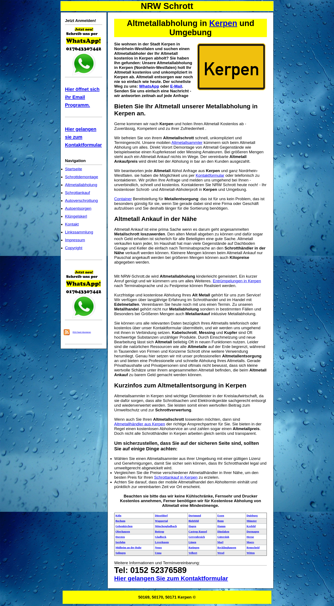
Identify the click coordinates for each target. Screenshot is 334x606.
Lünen (192, 542)
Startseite (73, 169)
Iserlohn (120, 542)
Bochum (120, 520)
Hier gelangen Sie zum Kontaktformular (171, 578)
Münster (252, 520)
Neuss (158, 547)
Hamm (221, 526)
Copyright (73, 248)
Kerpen (223, 23)
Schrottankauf (77, 192)
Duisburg (252, 515)
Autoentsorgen (78, 208)
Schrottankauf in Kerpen (175, 477)
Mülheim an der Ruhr (128, 547)
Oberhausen (122, 531)
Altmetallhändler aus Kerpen (139, 424)
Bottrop (159, 531)
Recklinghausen (226, 547)
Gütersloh (223, 536)
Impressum (75, 240)
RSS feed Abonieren (82, 332)
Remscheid (253, 547)
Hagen (192, 526)
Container (123, 199)
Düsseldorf (161, 515)
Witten (251, 552)
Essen (220, 515)
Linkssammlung (79, 232)
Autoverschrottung (81, 200)
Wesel (220, 552)
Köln (118, 515)
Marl (220, 542)
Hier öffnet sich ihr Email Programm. (82, 97)
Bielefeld (194, 520)
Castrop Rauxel (198, 531)
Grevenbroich (197, 536)
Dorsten (120, 536)
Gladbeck (160, 536)
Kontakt (72, 224)
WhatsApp (149, 86)
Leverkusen (162, 542)
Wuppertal (161, 520)
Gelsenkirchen (123, 526)
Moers (250, 542)
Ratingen (194, 547)
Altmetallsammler (187, 142)
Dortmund (195, 515)
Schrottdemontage (81, 177)
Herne (250, 536)
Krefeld (251, 526)
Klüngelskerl (76, 216)
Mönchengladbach (166, 526)
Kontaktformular (210, 175)
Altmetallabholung (81, 185)
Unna (158, 552)
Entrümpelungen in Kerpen (237, 281)
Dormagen (253, 531)
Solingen (120, 552)
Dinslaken (223, 531)
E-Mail (176, 86)
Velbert (193, 552)
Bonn (220, 520)
